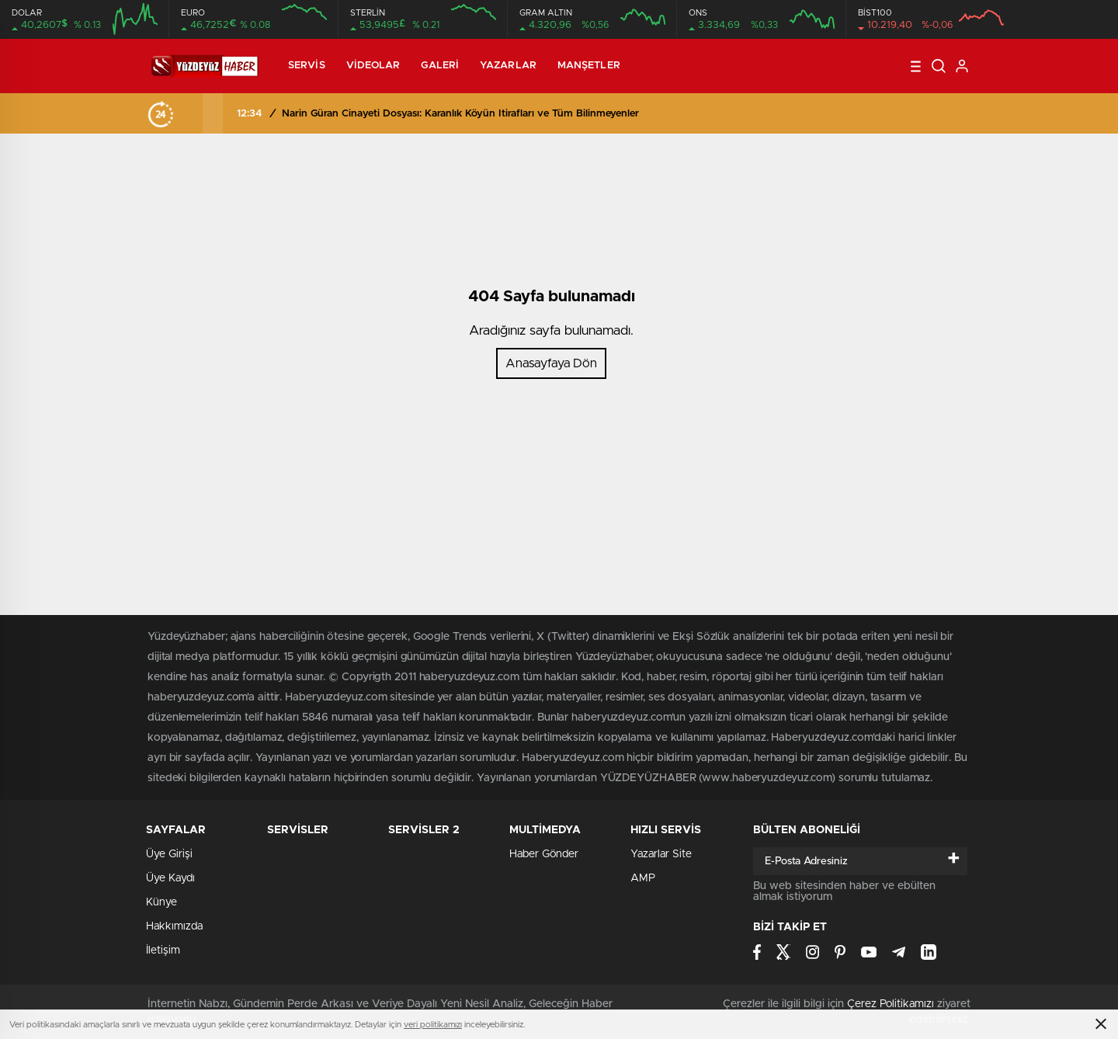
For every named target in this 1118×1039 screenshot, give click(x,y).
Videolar (373, 66)
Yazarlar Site (661, 854)
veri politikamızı (433, 1024)
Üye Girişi (169, 854)
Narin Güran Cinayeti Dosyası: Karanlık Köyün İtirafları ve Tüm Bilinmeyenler (460, 114)
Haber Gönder (543, 854)
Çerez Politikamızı (890, 1004)
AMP (642, 878)
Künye (161, 902)
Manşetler (588, 66)
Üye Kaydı (170, 878)
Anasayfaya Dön (551, 363)
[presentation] (192, 113)
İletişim (163, 950)
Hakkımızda (174, 926)
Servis (306, 66)
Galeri (440, 66)
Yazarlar (508, 66)
